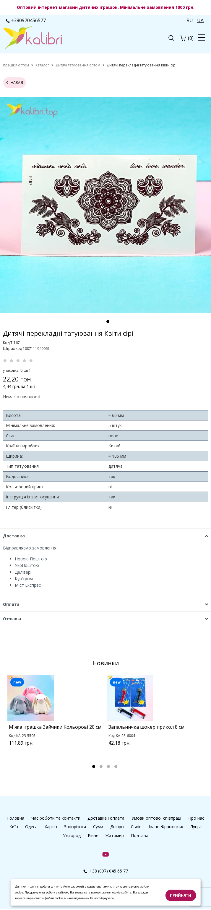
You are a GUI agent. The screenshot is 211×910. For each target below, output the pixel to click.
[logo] (54, 38)
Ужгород (72, 835)
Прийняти (180, 895)
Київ (13, 826)
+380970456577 (26, 20)
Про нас (196, 818)
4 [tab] (115, 766)
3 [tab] (108, 766)
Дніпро (117, 826)
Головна (15, 818)
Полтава (139, 835)
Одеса (31, 826)
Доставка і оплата (105, 818)
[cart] (183, 38)
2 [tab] (101, 766)
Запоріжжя (75, 826)
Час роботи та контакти (55, 818)
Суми (98, 826)
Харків (51, 826)
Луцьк (196, 826)
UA (200, 20)
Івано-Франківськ (166, 826)
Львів (136, 826)
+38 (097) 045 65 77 (105, 871)
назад (14, 82)
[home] (16, 65)
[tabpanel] (56, 718)
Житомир (115, 835)
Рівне (93, 835)
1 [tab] (107, 321)
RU (189, 20)
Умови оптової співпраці (156, 818)
